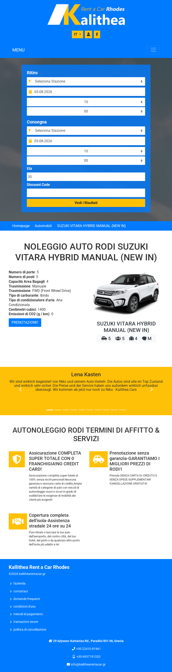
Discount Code (38, 185)
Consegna (37, 122)
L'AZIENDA (19, 583)
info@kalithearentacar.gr (88, 664)
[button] (20, 389)
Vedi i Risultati (86, 203)
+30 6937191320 (88, 657)
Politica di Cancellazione (29, 630)
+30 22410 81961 (88, 649)
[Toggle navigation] (153, 49)
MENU (18, 50)
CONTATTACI (20, 591)
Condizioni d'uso (24, 606)
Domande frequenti (26, 599)
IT (76, 34)
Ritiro (32, 72)
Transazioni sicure (25, 622)
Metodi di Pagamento (28, 614)
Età (29, 169)
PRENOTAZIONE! (25, 322)
